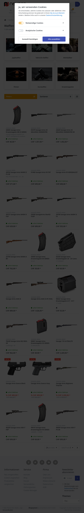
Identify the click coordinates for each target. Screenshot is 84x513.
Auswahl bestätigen (30, 39)
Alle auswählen (54, 39)
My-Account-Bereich (57, 13)
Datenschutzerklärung (54, 15)
